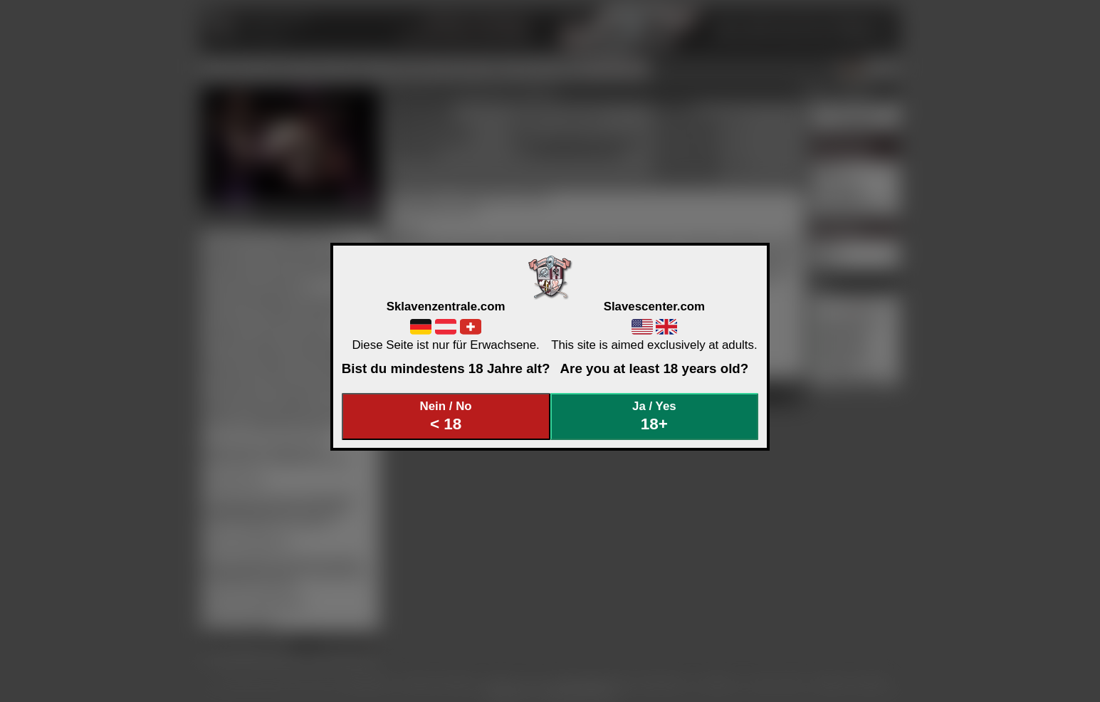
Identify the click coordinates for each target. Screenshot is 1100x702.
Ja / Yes (654, 416)
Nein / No (445, 416)
